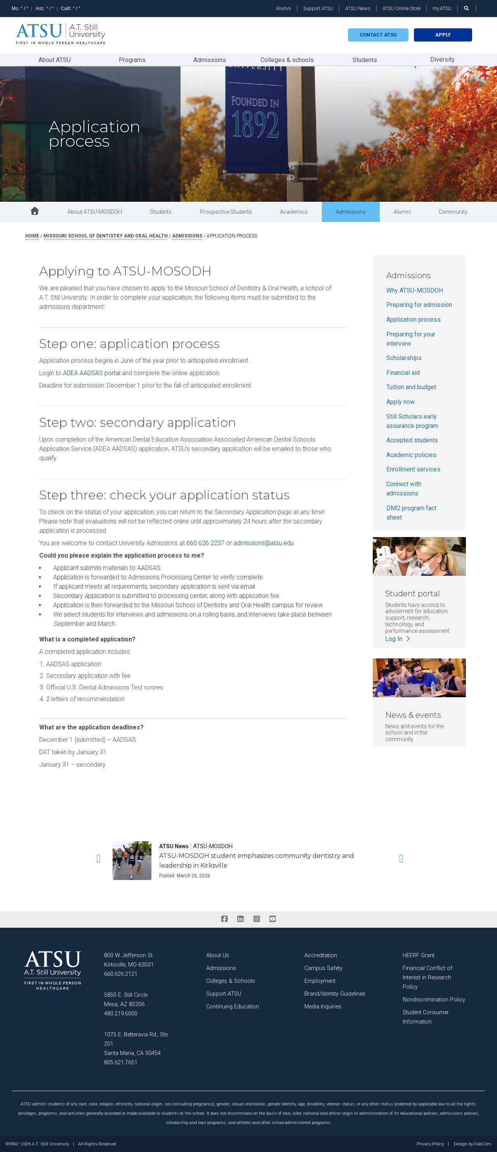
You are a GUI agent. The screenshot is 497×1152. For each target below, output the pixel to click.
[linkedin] (240, 918)
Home (32, 235)
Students (365, 59)
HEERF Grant (418, 955)
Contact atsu (378, 35)
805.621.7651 (120, 1062)
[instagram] (256, 918)
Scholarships (404, 357)
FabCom (482, 1144)
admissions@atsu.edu (263, 542)
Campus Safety (323, 968)
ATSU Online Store (401, 8)
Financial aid (403, 372)
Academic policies (411, 454)
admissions (187, 235)
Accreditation (320, 955)
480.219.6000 (120, 1013)
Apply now (400, 401)
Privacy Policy (430, 1144)
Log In (398, 638)
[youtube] (272, 918)
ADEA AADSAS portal (91, 372)
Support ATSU (318, 8)
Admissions (209, 59)
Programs (132, 59)
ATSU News (357, 8)
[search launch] (467, 8)
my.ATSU (442, 8)
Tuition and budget (411, 386)
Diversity (442, 59)
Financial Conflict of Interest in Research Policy (427, 977)
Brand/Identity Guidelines (334, 993)
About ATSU (54, 59)
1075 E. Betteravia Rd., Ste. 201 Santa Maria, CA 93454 (136, 1043)
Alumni (283, 8)
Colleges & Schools (230, 980)
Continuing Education (232, 1006)
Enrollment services (413, 469)
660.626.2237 (205, 542)
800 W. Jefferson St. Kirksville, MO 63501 (129, 960)
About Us (217, 955)
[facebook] (224, 918)
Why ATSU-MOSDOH (414, 290)
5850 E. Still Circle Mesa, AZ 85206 (126, 999)
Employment (319, 980)
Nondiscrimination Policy (434, 999)
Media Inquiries (322, 1006)
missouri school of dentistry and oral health (105, 235)
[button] (97, 858)
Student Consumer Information (426, 1017)
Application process (413, 319)
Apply (443, 35)
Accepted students (412, 439)
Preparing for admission (419, 304)
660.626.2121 (120, 973)
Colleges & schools (287, 59)
